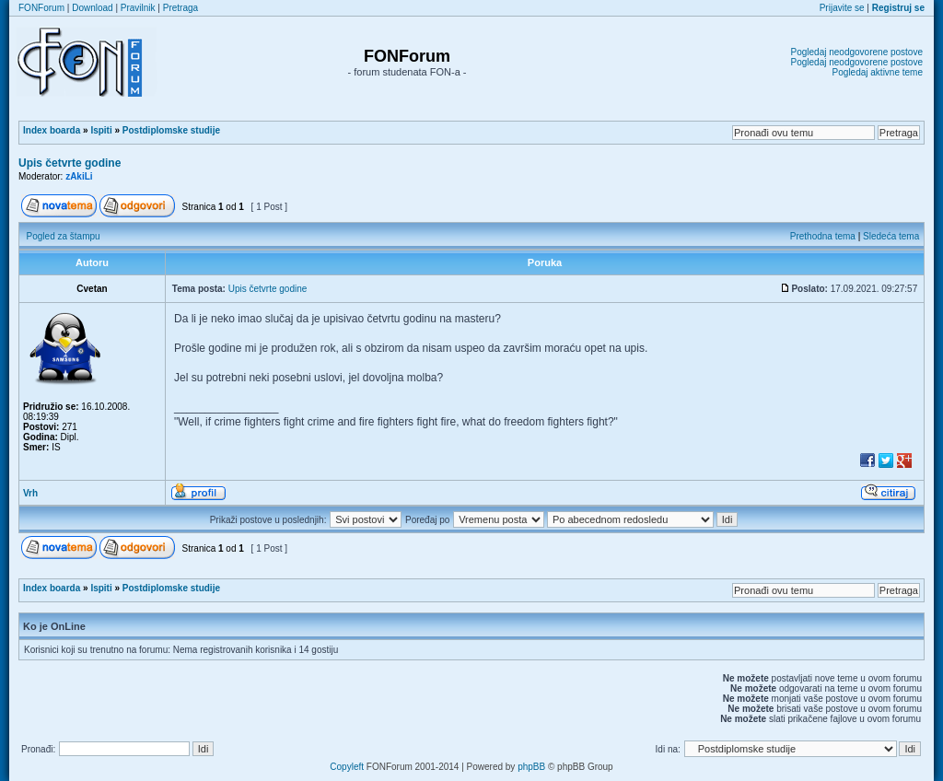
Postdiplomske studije (171, 130)
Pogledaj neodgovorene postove (857, 52)
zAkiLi (78, 176)
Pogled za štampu (63, 236)
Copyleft (347, 767)
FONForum (41, 8)
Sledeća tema (891, 236)
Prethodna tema (823, 236)
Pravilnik (138, 8)
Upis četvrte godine (69, 163)
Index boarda (51, 130)
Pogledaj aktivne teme (877, 72)
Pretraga (180, 8)
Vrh (30, 493)
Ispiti (100, 130)
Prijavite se (842, 8)
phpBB (531, 767)
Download (92, 8)
